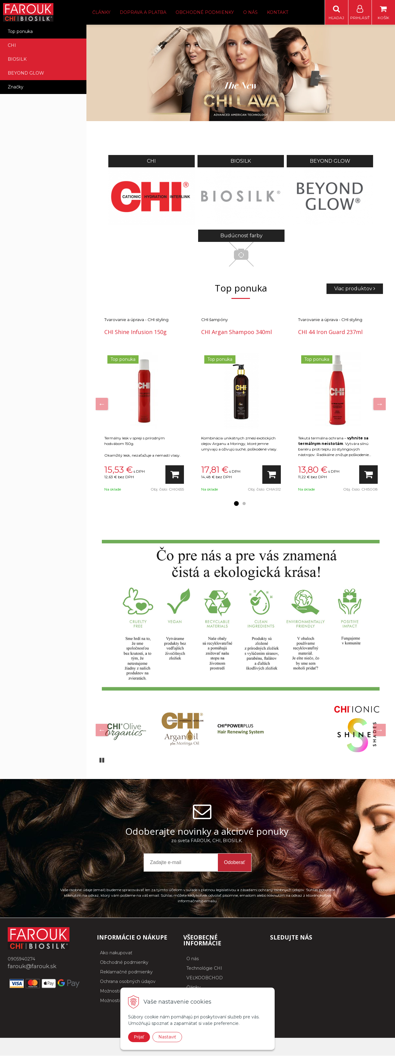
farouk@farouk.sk (32, 966)
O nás (250, 12)
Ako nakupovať (116, 953)
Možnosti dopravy (119, 991)
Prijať (139, 1036)
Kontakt (277, 12)
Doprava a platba (143, 12)
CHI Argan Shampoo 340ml (236, 332)
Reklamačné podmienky (126, 972)
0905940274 (21, 959)
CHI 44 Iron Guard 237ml (330, 332)
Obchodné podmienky (205, 12)
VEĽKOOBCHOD (204, 978)
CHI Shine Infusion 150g (135, 332)
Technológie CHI (204, 968)
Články (101, 12)
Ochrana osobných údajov (128, 982)
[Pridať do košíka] (174, 475)
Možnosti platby (117, 1001)
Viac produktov (354, 289)
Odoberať (234, 862)
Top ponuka (20, 32)
